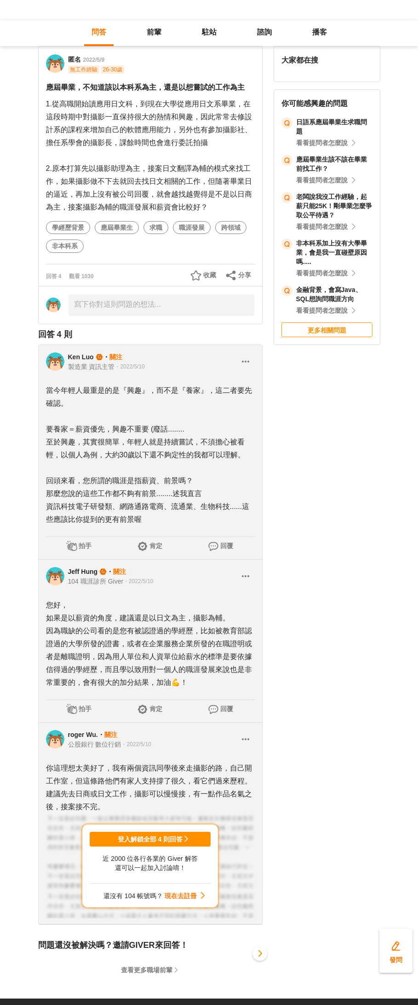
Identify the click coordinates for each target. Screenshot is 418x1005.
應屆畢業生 (117, 227)
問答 (99, 32)
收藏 (209, 275)
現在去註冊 (181, 896)
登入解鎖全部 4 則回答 (150, 839)
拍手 (85, 545)
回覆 (226, 545)
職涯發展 (192, 227)
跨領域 (230, 227)
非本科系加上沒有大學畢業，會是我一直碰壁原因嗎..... (331, 252)
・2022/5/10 (129, 366)
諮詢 (264, 32)
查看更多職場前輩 (146, 970)
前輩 (154, 32)
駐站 (209, 32)
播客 (319, 32)
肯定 (155, 545)
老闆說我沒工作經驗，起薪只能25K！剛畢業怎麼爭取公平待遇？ (334, 206)
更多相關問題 (327, 330)
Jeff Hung (83, 571)
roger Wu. (83, 734)
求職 (155, 227)
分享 (244, 275)
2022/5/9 (94, 60)
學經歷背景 (68, 227)
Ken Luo (81, 357)
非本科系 (65, 246)
